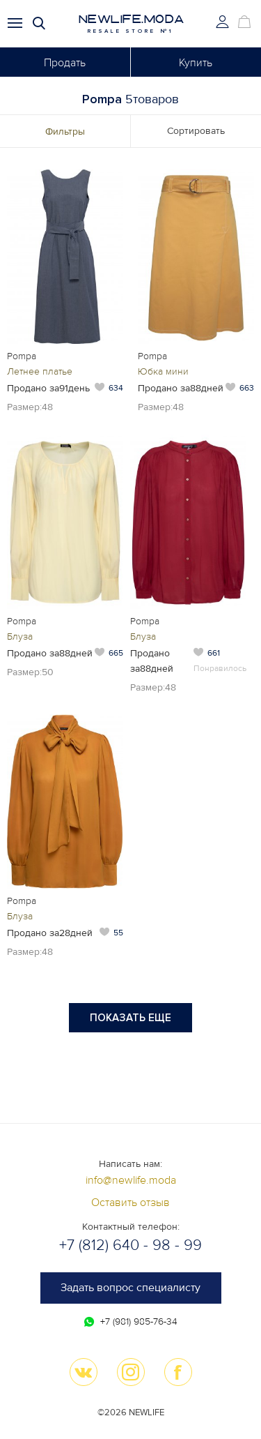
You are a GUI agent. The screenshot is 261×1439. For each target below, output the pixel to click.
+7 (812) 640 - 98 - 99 (130, 1245)
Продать (65, 63)
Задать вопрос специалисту (130, 1288)
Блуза (20, 636)
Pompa (21, 356)
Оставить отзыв (130, 1203)
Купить (195, 63)
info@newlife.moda (131, 1180)
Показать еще (130, 1017)
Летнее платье (39, 371)
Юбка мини (163, 371)
